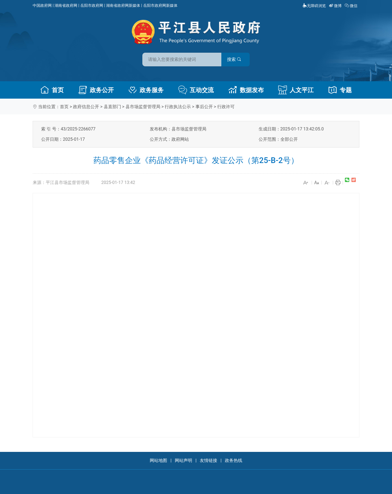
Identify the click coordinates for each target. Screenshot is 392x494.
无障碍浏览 (314, 6)
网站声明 (183, 460)
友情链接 (208, 460)
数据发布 (246, 89)
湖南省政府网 (65, 5)
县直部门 (112, 106)
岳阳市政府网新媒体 (160, 5)
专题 (340, 89)
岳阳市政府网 (91, 5)
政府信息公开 (86, 106)
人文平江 (296, 89)
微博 (336, 6)
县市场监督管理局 (142, 106)
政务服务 (146, 89)
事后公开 (204, 106)
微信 (352, 6)
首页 (52, 89)
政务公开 (96, 89)
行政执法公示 (178, 106)
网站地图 (158, 460)
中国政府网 (42, 5)
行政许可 (226, 106)
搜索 (235, 59)
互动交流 (196, 89)
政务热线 (233, 460)
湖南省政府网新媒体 (123, 5)
